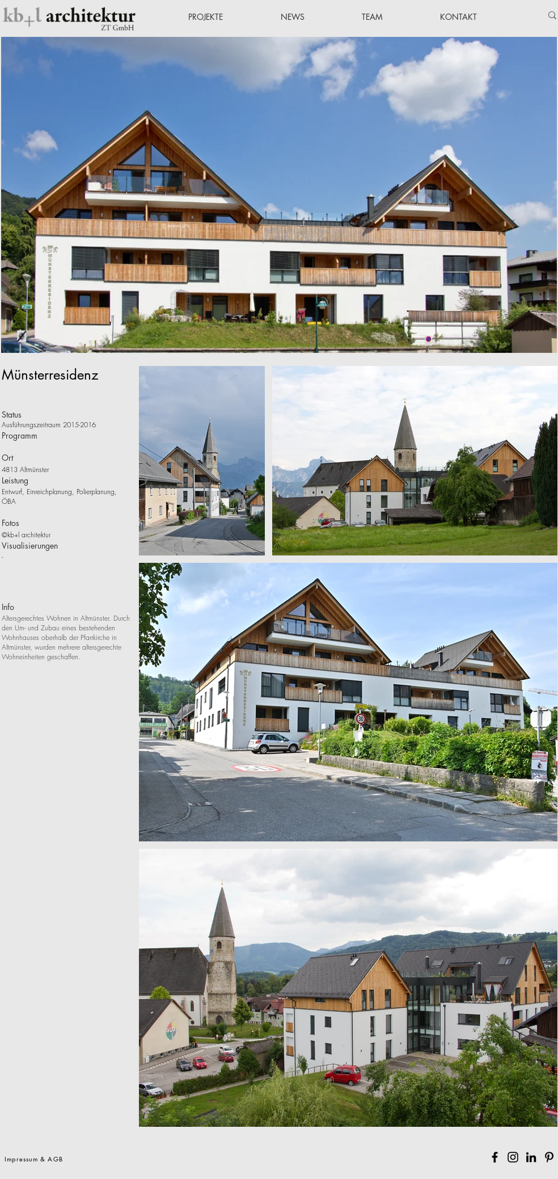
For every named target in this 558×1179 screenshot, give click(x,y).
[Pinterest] (549, 1157)
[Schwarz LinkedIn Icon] (531, 1157)
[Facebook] (495, 1157)
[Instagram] (513, 1157)
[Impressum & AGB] (35, 1158)
